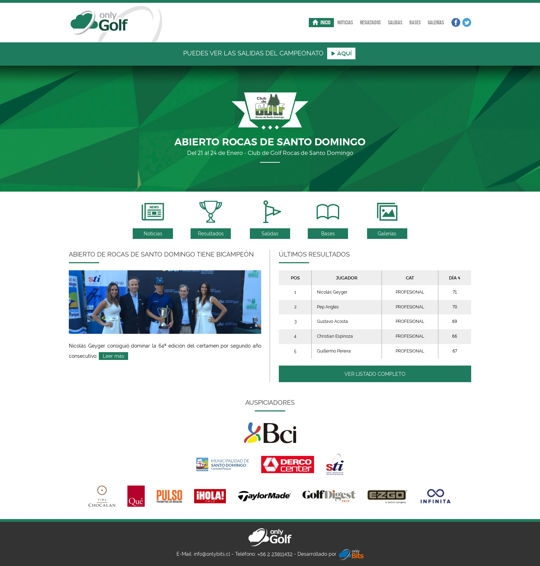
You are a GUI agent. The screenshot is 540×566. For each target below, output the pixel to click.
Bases (415, 22)
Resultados (370, 22)
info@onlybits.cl (212, 554)
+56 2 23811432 (275, 554)
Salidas (395, 22)
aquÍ (341, 53)
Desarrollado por (331, 554)
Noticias (345, 22)
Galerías (436, 22)
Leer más (113, 356)
